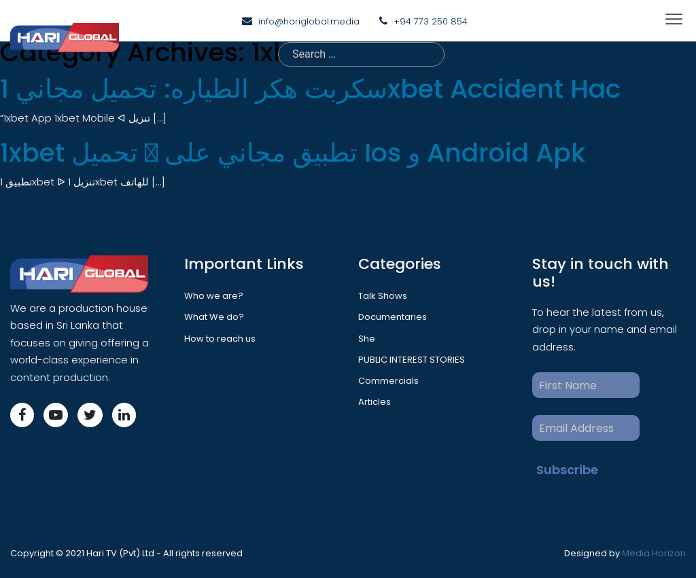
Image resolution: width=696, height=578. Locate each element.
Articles (374, 401)
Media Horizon (654, 553)
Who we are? (213, 295)
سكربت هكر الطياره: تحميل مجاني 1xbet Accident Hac (310, 89)
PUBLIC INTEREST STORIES (411, 359)
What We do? (214, 316)
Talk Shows (382, 295)
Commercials (388, 380)
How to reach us (220, 338)
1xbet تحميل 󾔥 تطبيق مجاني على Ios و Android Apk (292, 152)
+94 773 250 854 (431, 21)
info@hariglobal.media (309, 21)
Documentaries (392, 316)
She (366, 338)
